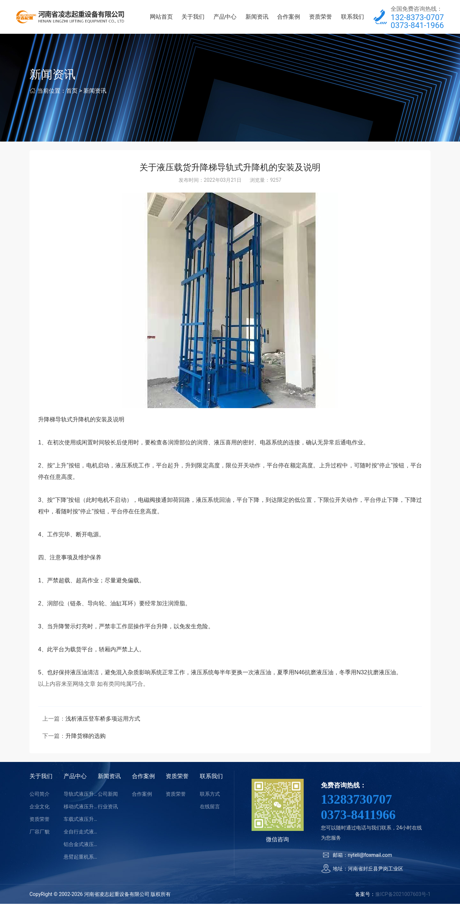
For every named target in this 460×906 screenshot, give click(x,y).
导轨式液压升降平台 (81, 796)
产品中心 (224, 17)
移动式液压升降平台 (81, 809)
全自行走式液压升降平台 (81, 834)
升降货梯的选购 (85, 738)
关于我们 (192, 17)
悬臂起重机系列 (81, 859)
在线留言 (210, 809)
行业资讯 (108, 809)
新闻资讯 (256, 17)
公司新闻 (108, 796)
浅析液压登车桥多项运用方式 (102, 720)
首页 (72, 92)
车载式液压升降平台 (81, 821)
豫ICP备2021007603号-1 (403, 896)
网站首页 (161, 17)
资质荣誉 (320, 17)
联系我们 (352, 17)
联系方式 (210, 796)
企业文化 (39, 809)
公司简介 (39, 796)
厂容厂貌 (39, 834)
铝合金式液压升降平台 (81, 846)
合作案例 (288, 17)
